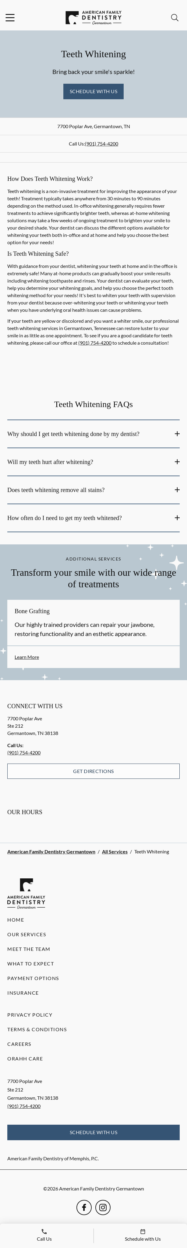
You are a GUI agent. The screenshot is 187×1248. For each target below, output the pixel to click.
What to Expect (30, 963)
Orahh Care (25, 1058)
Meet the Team (29, 949)
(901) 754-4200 (101, 143)
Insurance (23, 993)
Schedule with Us (94, 91)
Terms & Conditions (37, 1029)
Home (15, 920)
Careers (19, 1044)
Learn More (27, 657)
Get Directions (93, 771)
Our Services (26, 934)
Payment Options (33, 978)
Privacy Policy (29, 1015)
